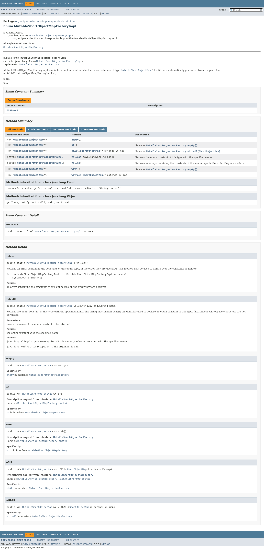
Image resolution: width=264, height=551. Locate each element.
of (72, 145)
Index (67, 4)
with (74, 169)
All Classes (72, 9)
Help (75, 4)
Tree (44, 4)
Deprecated (55, 4)
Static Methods (38, 129)
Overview (6, 4)
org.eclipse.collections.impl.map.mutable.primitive (45, 21)
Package (18, 4)
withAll (76, 175)
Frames (41, 9)
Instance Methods (64, 129)
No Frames (53, 9)
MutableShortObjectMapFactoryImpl (50, 35)
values (75, 162)
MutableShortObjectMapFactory (23, 47)
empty (75, 139)
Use (38, 4)
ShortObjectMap (90, 150)
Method (55, 13)
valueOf (76, 157)
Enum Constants (31, 13)
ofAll (75, 150)
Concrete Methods (93, 129)
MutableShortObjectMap (28, 139)
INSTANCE (12, 110)
